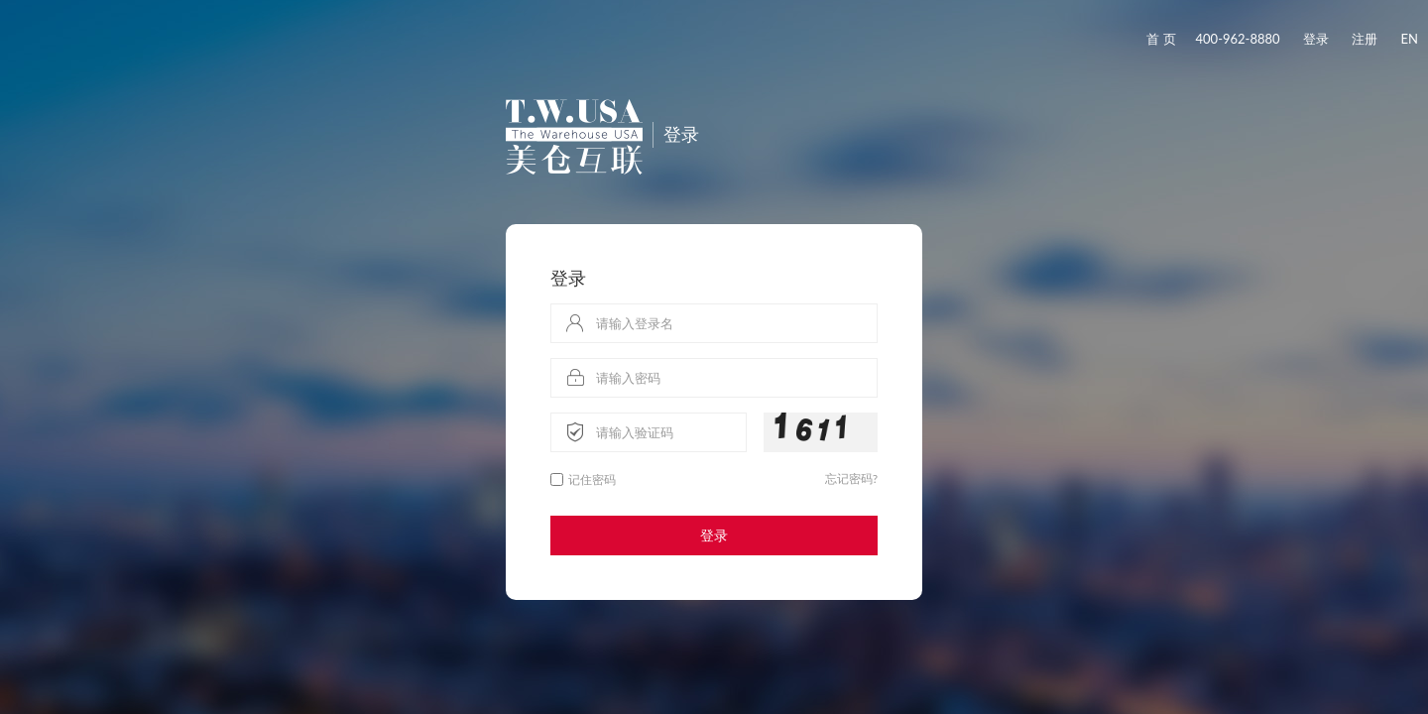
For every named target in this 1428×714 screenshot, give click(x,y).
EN (1409, 39)
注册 (1364, 39)
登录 (1316, 39)
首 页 (1160, 39)
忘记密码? (851, 478)
